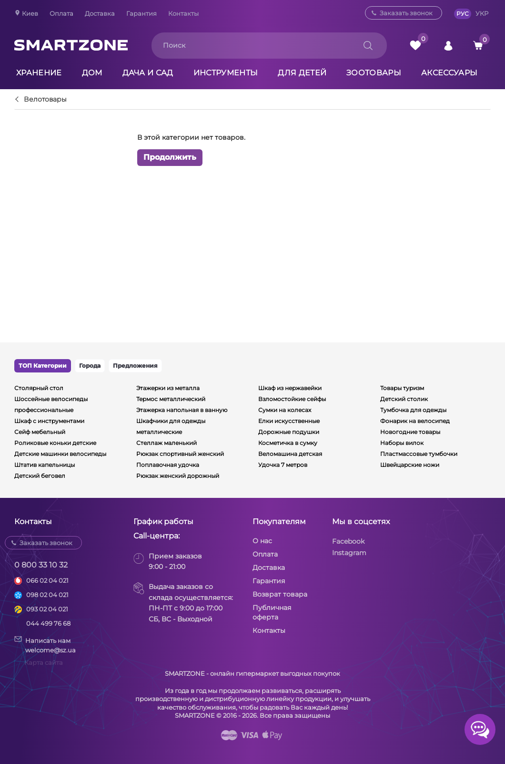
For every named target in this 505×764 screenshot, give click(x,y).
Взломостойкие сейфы (292, 399)
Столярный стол (38, 388)
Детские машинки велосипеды (60, 453)
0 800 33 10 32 (41, 564)
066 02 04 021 (47, 580)
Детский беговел (39, 475)
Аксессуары (449, 72)
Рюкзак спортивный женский (180, 453)
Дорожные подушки (288, 431)
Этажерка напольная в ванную (181, 409)
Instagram (349, 552)
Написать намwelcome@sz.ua (45, 645)
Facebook (348, 541)
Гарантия (141, 13)
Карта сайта (43, 662)
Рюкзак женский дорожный (177, 475)
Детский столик (404, 399)
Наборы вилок (402, 442)
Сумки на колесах (284, 409)
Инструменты (225, 72)
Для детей (302, 72)
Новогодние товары (410, 431)
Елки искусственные (289, 420)
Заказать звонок (406, 13)
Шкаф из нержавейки (290, 388)
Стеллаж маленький (166, 442)
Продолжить (169, 157)
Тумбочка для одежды (413, 409)
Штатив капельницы (44, 464)
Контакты (183, 13)
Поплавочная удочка (167, 464)
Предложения (135, 365)
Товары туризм (402, 388)
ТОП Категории (43, 365)
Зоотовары (373, 72)
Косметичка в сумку (287, 442)
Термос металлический (170, 399)
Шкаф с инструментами (49, 420)
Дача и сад (147, 72)
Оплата (61, 13)
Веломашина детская (290, 453)
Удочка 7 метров (282, 464)
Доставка (100, 13)
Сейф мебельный (39, 431)
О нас (262, 541)
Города (90, 365)
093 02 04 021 (47, 609)
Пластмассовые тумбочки (418, 453)
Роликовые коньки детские (55, 442)
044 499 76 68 (48, 623)
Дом (92, 72)
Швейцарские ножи (409, 464)
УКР (481, 13)
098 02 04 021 (47, 595)
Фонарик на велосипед (415, 420)
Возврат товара (279, 594)
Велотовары (45, 99)
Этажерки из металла (168, 388)
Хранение (39, 72)
